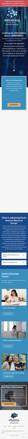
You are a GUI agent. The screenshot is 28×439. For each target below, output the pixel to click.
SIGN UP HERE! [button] (9, 404)
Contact (15, 426)
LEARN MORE (8, 313)
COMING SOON (8, 376)
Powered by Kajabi (14, 435)
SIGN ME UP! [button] (14, 105)
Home (5, 426)
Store (14, 428)
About (9, 426)
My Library (21, 426)
